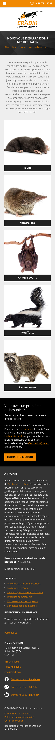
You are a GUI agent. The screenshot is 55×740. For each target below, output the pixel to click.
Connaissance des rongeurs (22, 601)
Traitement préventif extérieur (24, 583)
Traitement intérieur (18, 588)
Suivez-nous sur (25, 679)
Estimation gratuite (20, 457)
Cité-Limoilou (25, 429)
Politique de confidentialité (19, 717)
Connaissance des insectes (22, 605)
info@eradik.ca (12, 672)
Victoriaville (17, 436)
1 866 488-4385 (12, 666)
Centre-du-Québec (38, 443)
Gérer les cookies (13, 720)
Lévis (7, 436)
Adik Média (10, 729)
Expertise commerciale (19, 597)
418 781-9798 (11, 661)
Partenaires (10, 632)
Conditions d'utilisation (17, 713)
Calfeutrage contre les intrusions (25, 592)
